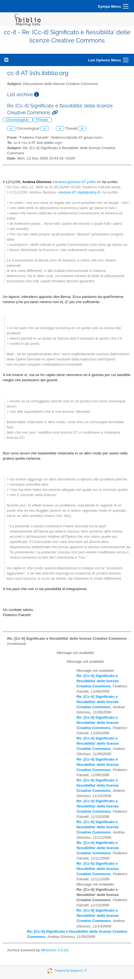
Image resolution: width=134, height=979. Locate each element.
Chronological (18, 120)
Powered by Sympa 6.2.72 (71, 970)
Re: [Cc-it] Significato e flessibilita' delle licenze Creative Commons (97, 681)
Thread (42, 120)
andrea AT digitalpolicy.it (79, 192)
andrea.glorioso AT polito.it (77, 182)
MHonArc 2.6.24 (54, 950)
